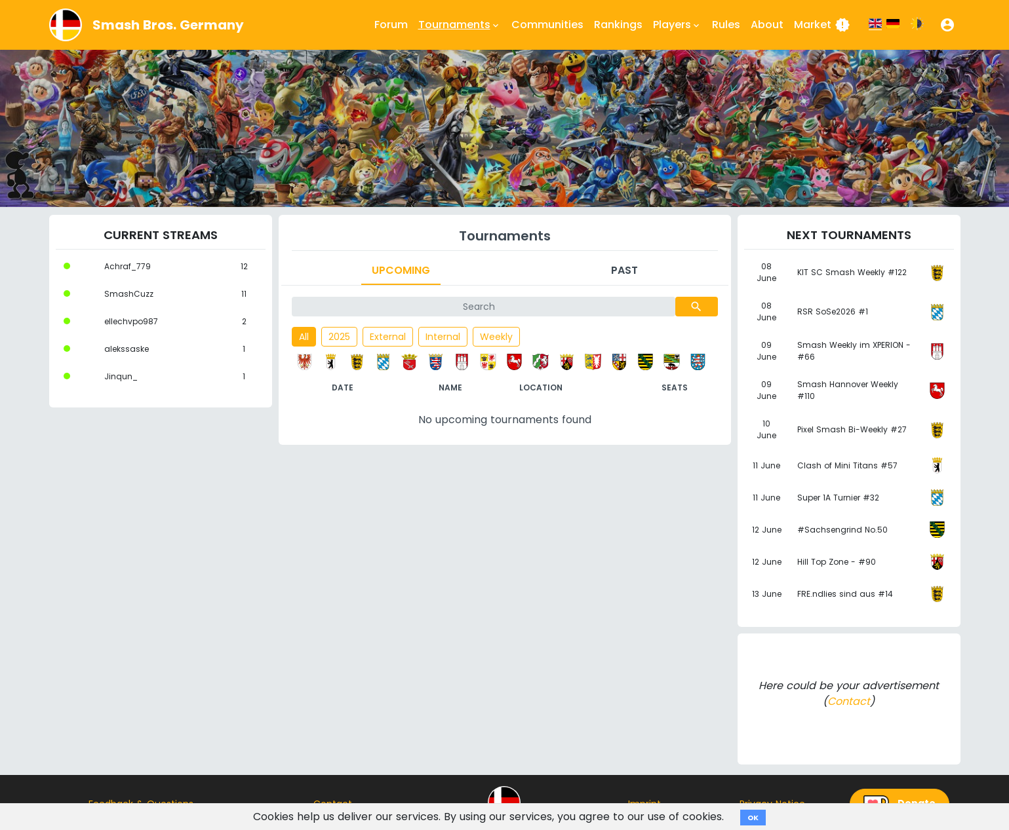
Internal (442, 336)
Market (822, 25)
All (304, 336)
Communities (547, 24)
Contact (848, 701)
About (767, 24)
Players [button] (677, 25)
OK (753, 817)
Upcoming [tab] (401, 270)
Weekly (496, 336)
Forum (391, 24)
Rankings (618, 24)
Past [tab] (624, 270)
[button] (947, 25)
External (388, 336)
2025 (339, 336)
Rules (726, 24)
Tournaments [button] (459, 25)
